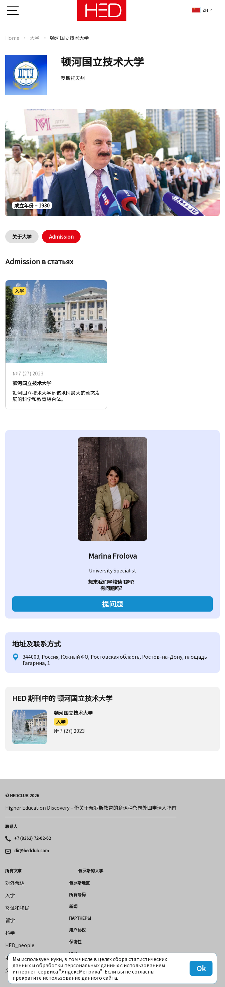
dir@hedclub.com (31, 850)
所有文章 (13, 870)
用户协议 (77, 930)
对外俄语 (15, 883)
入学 (61, 721)
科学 (10, 933)
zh (199, 10)
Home (12, 37)
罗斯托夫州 (73, 78)
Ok (201, 968)
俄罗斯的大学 (90, 870)
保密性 (75, 941)
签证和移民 (17, 908)
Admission (61, 236)
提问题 (112, 604)
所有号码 (77, 894)
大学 (35, 37)
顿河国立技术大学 (73, 712)
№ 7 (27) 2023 (69, 730)
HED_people (19, 945)
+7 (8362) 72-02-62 (32, 838)
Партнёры (80, 918)
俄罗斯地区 (79, 883)
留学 (10, 920)
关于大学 (22, 236)
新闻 (73, 906)
